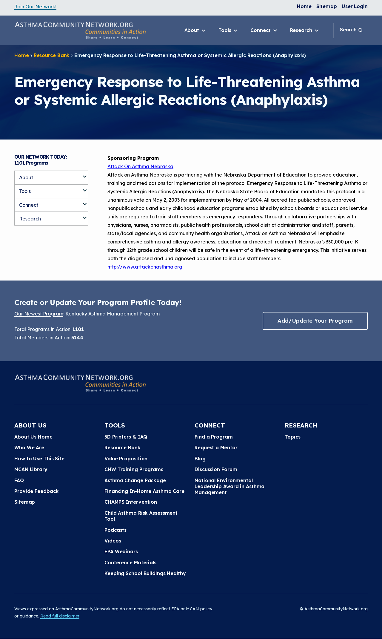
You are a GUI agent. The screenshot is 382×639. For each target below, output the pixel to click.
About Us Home (33, 437)
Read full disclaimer (59, 616)
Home (304, 6)
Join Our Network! (35, 7)
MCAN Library (30, 469)
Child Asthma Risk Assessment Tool (141, 516)
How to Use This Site (39, 459)
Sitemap (326, 6)
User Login (355, 6)
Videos (112, 541)
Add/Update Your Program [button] (315, 320)
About (195, 30)
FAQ (19, 480)
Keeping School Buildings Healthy (145, 573)
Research (305, 30)
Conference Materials (130, 563)
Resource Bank (52, 55)
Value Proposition (125, 459)
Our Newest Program (38, 314)
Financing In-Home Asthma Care (144, 491)
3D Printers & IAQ (125, 437)
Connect (264, 30)
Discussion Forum (216, 469)
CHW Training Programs (133, 469)
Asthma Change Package (135, 480)
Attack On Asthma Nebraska (140, 166)
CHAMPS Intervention (130, 502)
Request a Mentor (216, 447)
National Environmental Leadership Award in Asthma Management (229, 486)
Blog (200, 459)
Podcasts (115, 530)
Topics (292, 437)
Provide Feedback (36, 491)
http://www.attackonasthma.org (144, 267)
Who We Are (29, 447)
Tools (228, 30)
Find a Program (214, 437)
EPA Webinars (121, 551)
